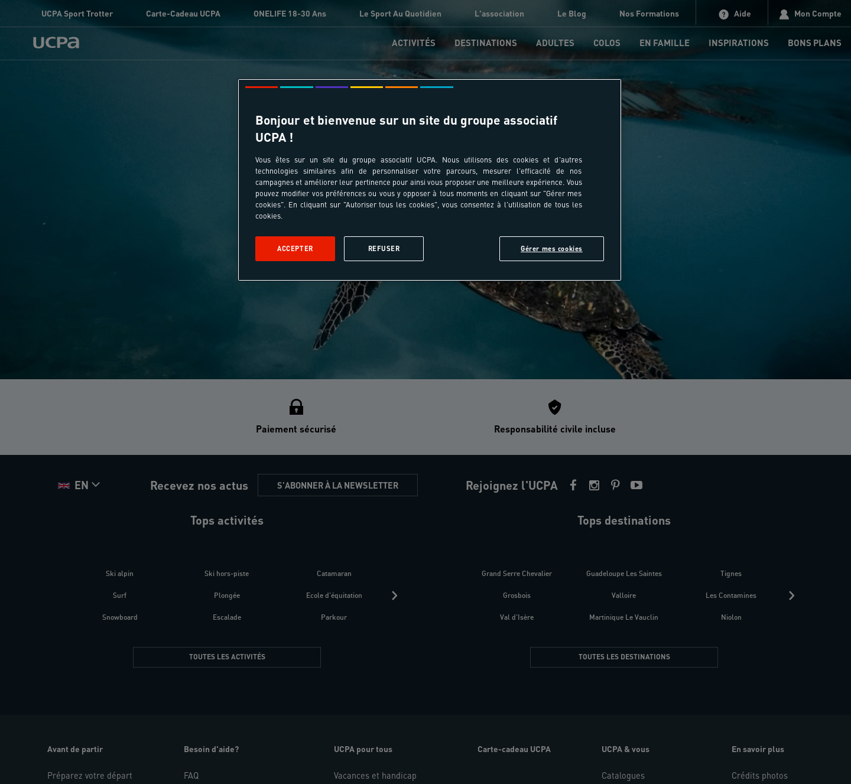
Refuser (384, 248)
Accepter (295, 248)
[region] (430, 180)
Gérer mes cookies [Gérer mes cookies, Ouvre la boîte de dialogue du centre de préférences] (552, 248)
